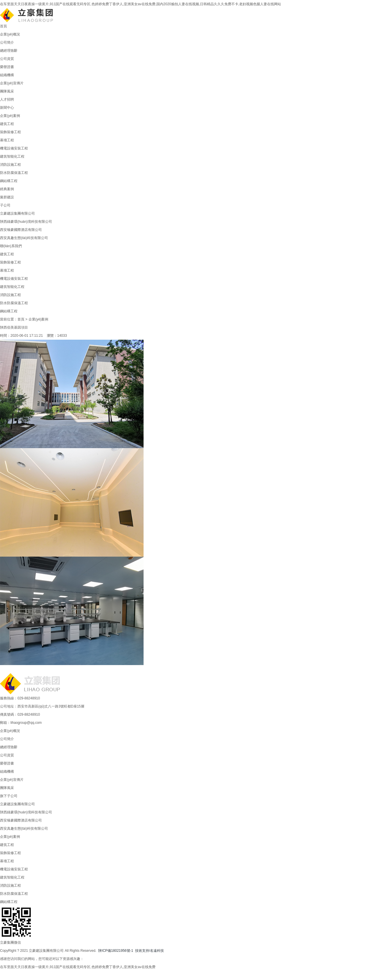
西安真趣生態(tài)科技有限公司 (24, 238)
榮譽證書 (7, 67)
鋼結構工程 (8, 181)
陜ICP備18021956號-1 (115, 951)
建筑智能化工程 (12, 156)
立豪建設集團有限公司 (17, 213)
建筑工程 (7, 124)
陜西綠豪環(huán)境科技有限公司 (26, 222)
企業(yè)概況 (10, 34)
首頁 (3, 26)
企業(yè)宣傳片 (12, 83)
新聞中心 (7, 108)
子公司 (5, 205)
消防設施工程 (10, 165)
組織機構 (7, 75)
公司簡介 (7, 42)
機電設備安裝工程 (14, 148)
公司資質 (7, 59)
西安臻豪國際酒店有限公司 (21, 230)
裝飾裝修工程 (10, 132)
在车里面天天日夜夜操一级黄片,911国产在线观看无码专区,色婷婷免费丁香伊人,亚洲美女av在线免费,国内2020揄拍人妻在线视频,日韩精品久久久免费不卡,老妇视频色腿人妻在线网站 (140, 4)
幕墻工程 (7, 140)
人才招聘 (7, 99)
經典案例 (7, 189)
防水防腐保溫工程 (14, 173)
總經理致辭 (8, 51)
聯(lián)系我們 (11, 246)
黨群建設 (7, 197)
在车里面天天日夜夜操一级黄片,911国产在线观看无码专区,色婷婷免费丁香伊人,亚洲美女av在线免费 (77, 967)
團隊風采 (7, 91)
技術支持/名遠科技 (149, 951)
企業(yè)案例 (10, 116)
